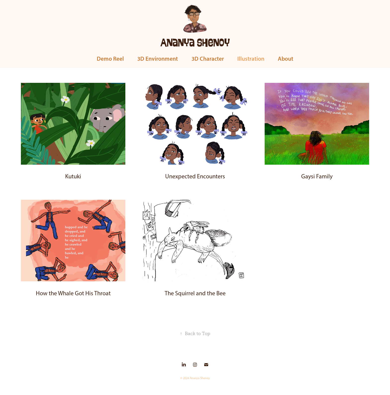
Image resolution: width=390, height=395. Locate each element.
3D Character (208, 58)
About (285, 58)
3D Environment (157, 58)
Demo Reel (110, 58)
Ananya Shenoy (195, 42)
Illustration (250, 58)
